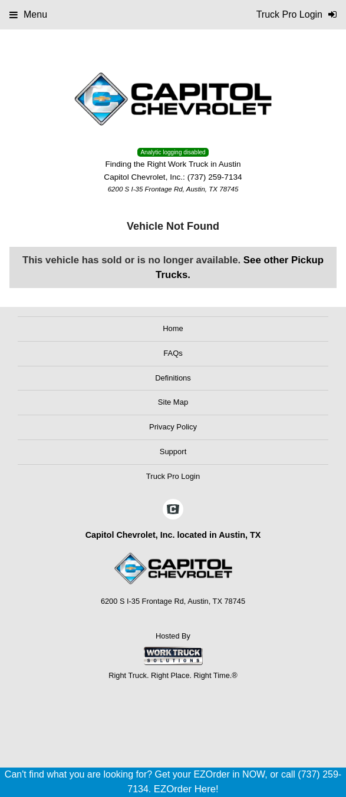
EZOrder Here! (186, 789)
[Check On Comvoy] (173, 510)
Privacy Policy (173, 426)
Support (173, 451)
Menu (28, 14)
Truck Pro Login (173, 476)
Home (173, 328)
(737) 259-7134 (214, 177)
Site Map (173, 402)
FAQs (173, 353)
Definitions (173, 377)
